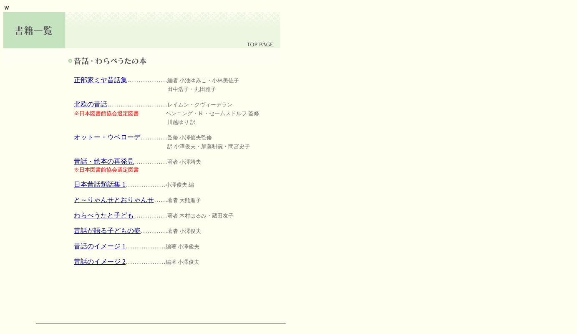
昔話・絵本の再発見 (104, 161)
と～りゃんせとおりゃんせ (114, 199)
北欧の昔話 (90, 104)
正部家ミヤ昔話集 (100, 80)
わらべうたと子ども (104, 215)
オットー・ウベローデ (107, 137)
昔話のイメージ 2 (100, 261)
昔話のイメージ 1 (100, 246)
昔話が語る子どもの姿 (107, 230)
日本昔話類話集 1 (100, 184)
